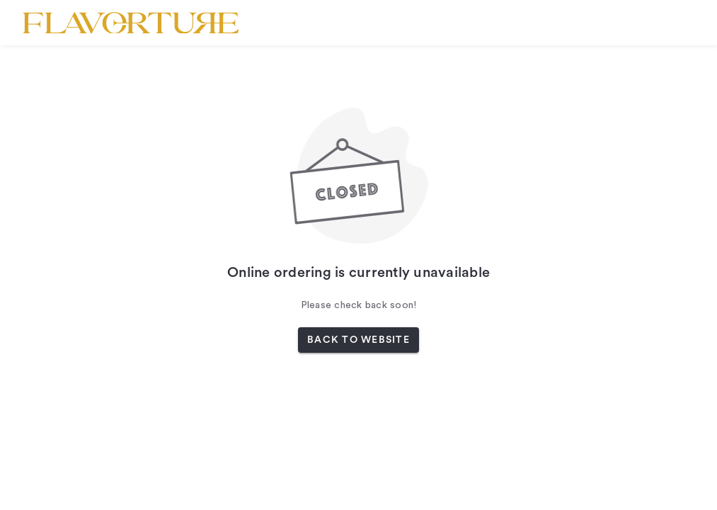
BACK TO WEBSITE (358, 340)
